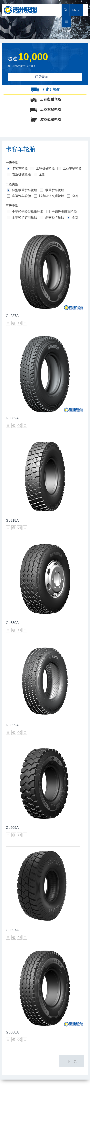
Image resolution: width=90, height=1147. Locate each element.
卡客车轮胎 (17, 168)
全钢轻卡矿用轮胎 (22, 217)
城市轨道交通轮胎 (49, 196)
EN (75, 9)
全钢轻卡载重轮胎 (61, 211)
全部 (39, 174)
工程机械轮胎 (43, 168)
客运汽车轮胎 (19, 196)
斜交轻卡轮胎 (52, 217)
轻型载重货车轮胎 (22, 190)
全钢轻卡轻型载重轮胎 (25, 211)
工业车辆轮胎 (69, 168)
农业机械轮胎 (19, 174)
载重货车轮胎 (52, 190)
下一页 (72, 1061)
